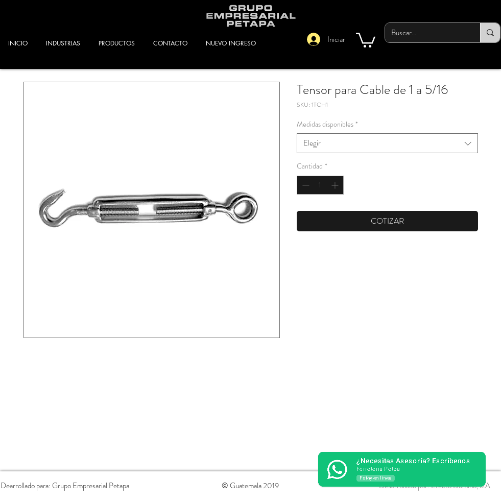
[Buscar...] (425, 32)
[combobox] (387, 143)
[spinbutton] (320, 185)
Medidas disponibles (327, 124)
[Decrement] (304, 185)
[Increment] (335, 185)
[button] (365, 39)
